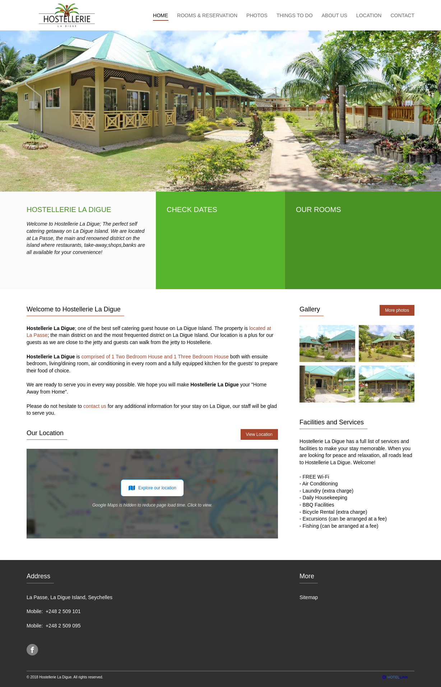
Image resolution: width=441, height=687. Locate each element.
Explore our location (152, 487)
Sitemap (309, 597)
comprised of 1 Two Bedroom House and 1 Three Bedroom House (154, 356)
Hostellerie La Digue (55, 677)
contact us (94, 406)
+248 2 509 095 (63, 626)
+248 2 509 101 (63, 611)
